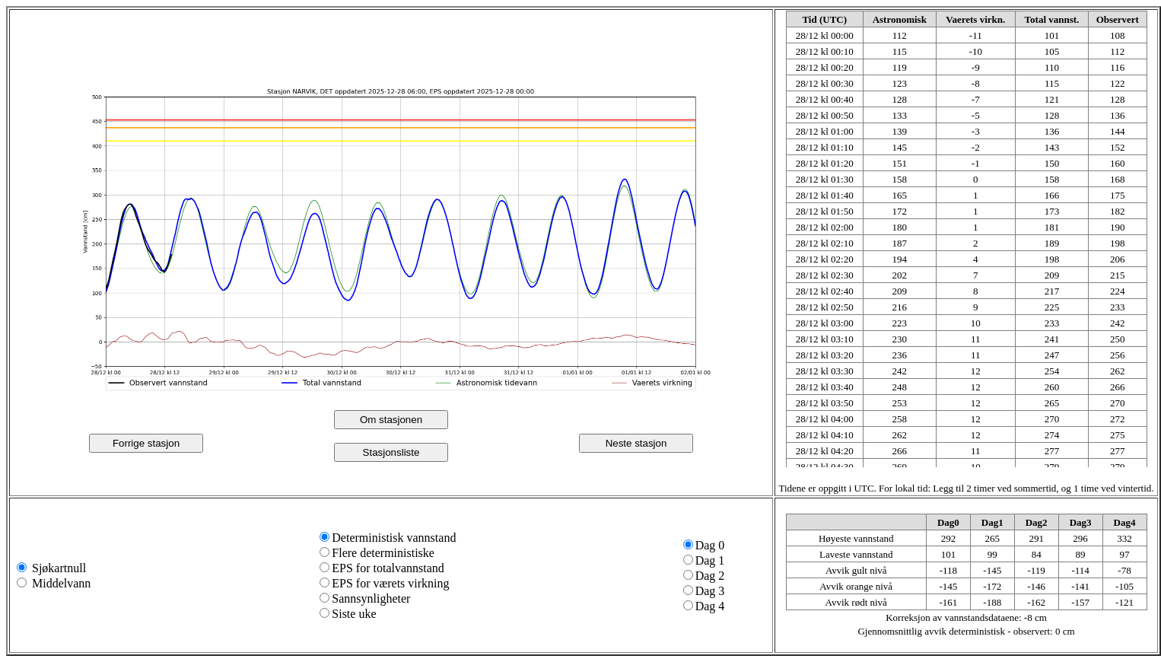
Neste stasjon (636, 443)
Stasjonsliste (391, 452)
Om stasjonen (391, 419)
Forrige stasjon (146, 443)
